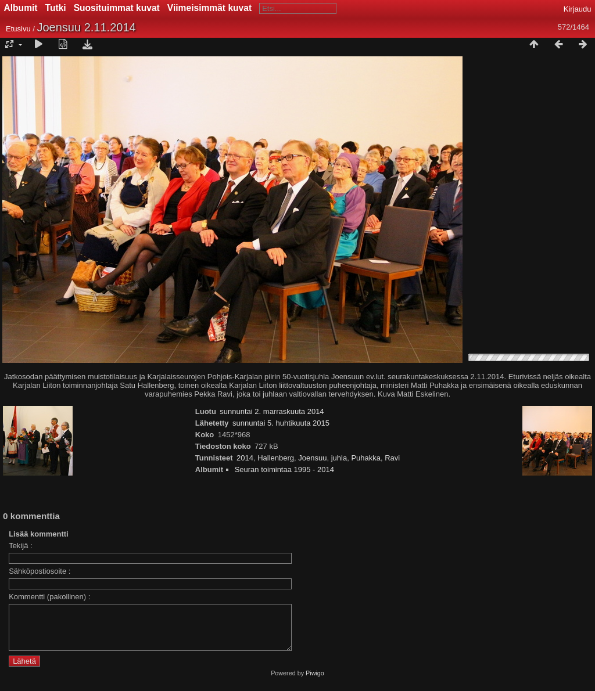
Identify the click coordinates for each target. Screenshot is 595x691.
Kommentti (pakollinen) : (49, 596)
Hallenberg (275, 458)
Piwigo (315, 681)
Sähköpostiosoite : (39, 571)
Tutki (55, 8)
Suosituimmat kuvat (117, 8)
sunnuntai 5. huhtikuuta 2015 (280, 423)
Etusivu (18, 28)
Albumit (21, 8)
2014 (244, 458)
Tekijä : (20, 545)
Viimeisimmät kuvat (209, 8)
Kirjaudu (578, 9)
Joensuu (312, 458)
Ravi (392, 458)
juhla (339, 458)
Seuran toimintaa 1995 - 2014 (284, 469)
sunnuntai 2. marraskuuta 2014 (272, 411)
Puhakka (366, 458)
